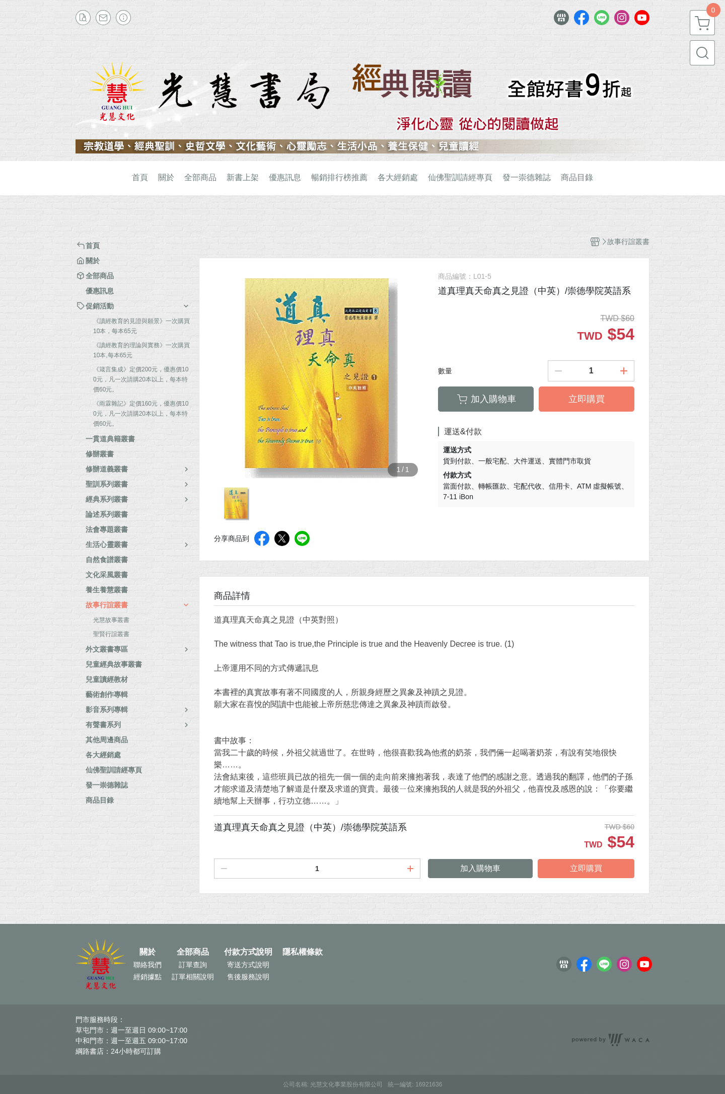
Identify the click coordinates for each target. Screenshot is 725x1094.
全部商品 (193, 952)
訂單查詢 (193, 964)
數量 (445, 371)
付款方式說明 (248, 952)
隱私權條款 (302, 952)
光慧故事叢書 (111, 619)
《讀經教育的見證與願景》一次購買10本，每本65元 (141, 326)
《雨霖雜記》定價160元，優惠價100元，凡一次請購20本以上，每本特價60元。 (140, 413)
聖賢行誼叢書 (111, 634)
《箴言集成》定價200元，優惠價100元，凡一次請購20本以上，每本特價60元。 (140, 379)
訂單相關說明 (193, 976)
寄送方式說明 (248, 964)
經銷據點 (147, 976)
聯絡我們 (147, 964)
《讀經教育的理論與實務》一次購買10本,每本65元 (141, 350)
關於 (147, 952)
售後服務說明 (248, 976)
